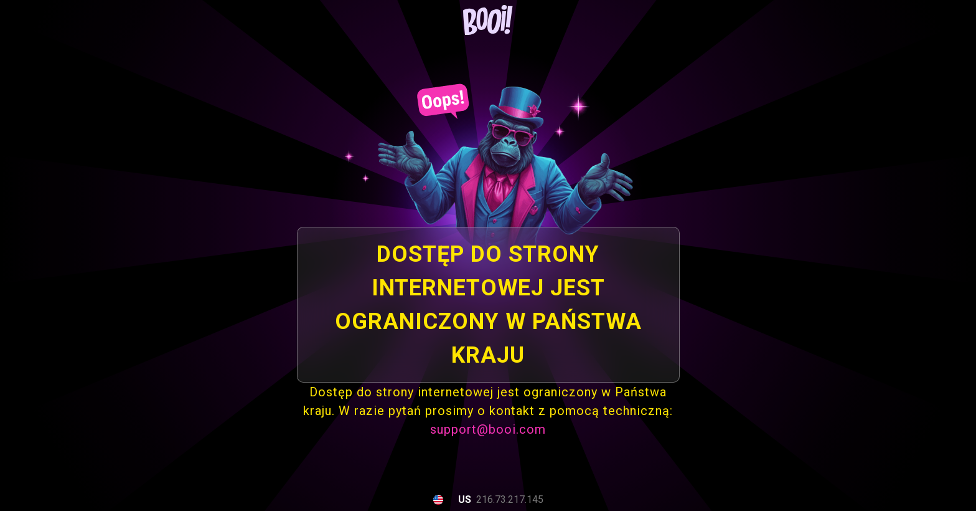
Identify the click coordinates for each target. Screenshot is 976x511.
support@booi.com (488, 429)
